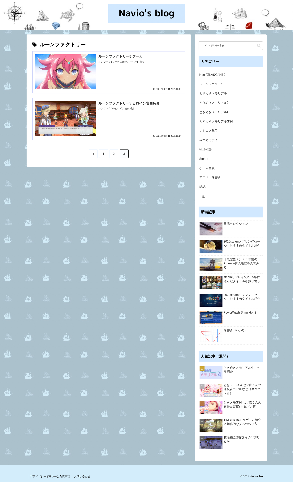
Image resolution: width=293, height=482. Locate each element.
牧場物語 (205, 149)
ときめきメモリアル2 (214, 102)
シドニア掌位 (208, 130)
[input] (231, 45)
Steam (203, 158)
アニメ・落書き (210, 177)
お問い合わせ (82, 476)
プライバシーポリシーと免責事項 (50, 476)
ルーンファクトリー (213, 84)
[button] (259, 45)
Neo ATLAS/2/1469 (212, 74)
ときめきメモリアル (213, 93)
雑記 (202, 186)
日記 (202, 196)
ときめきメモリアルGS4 (216, 121)
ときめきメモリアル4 (214, 112)
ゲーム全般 (207, 168)
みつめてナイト (210, 140)
